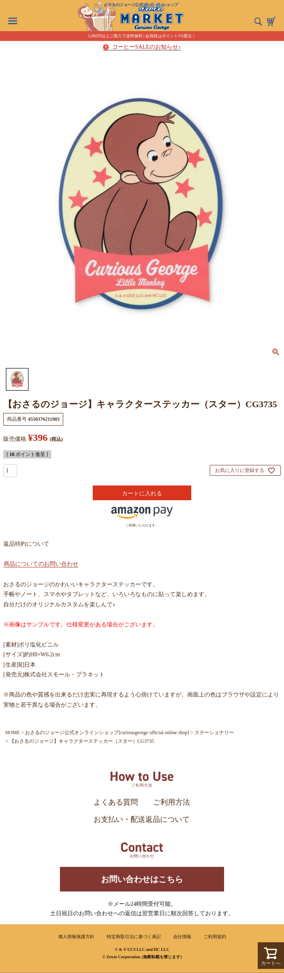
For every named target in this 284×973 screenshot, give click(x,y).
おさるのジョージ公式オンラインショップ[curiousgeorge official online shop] (107, 732)
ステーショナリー (214, 732)
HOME (12, 732)
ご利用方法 (171, 802)
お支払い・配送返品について (142, 819)
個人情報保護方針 (76, 936)
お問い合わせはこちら (142, 879)
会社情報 (182, 936)
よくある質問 (116, 802)
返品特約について (26, 544)
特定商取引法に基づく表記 (134, 936)
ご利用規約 (215, 936)
